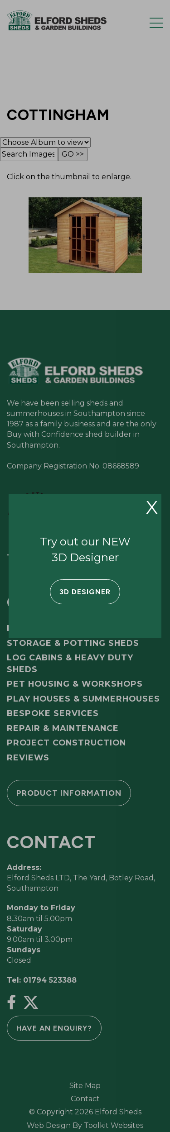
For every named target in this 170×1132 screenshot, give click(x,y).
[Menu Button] (156, 23)
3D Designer (85, 591)
